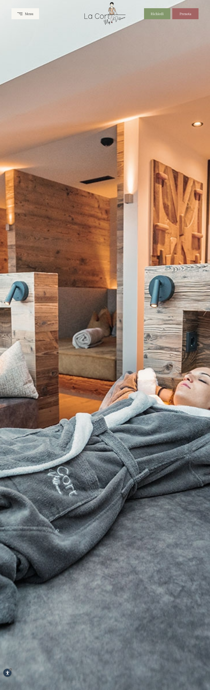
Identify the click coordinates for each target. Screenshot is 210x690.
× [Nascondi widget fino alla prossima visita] (10, 669)
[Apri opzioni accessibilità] (7, 673)
